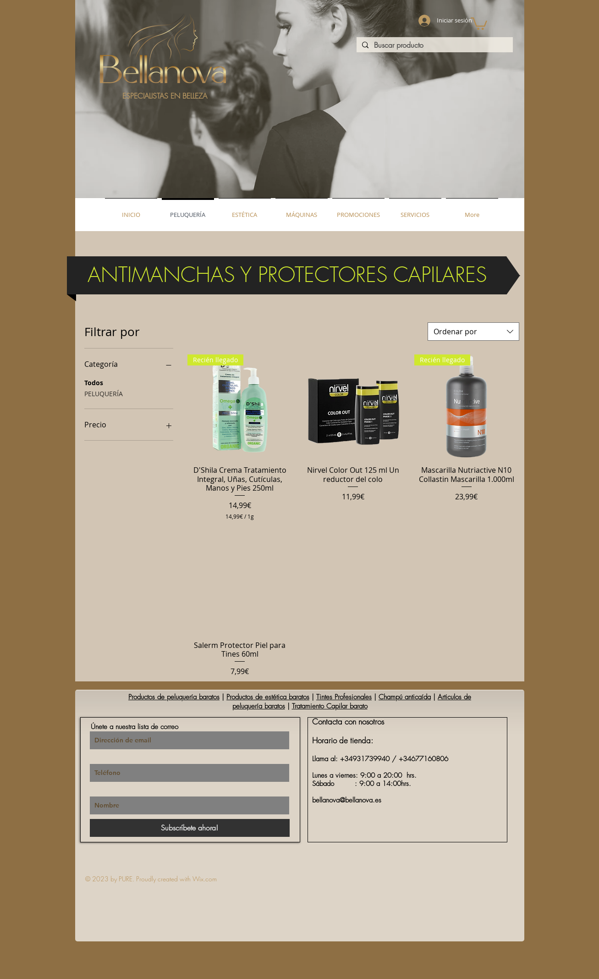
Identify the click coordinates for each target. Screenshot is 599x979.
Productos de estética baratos (267, 697)
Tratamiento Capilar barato (330, 706)
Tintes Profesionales (344, 697)
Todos (93, 382)
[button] (479, 23)
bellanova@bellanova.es (346, 800)
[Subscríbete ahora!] (190, 828)
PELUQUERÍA (103, 393)
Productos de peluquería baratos (174, 697)
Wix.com (204, 878)
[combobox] (473, 331)
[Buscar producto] (434, 45)
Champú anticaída (405, 697)
